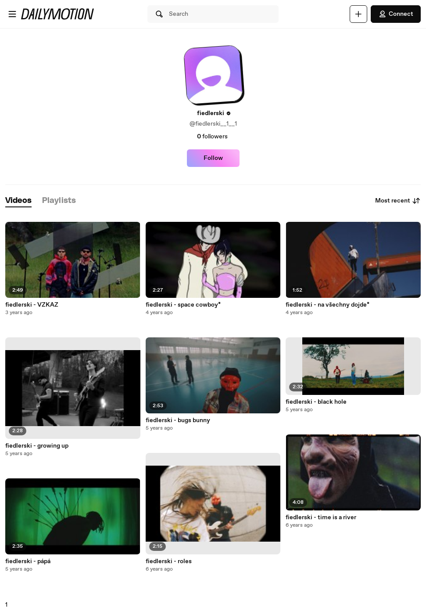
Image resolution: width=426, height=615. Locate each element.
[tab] (18, 200)
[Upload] (358, 14)
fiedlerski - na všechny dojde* (327, 304)
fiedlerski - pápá (27, 561)
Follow (213, 158)
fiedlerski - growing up (36, 445)
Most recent (398, 200)
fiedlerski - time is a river (321, 517)
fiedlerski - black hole (316, 401)
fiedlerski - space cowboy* (183, 304)
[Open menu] (12, 14)
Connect (395, 14)
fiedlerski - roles (169, 561)
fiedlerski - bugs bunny (178, 420)
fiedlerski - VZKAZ (31, 304)
